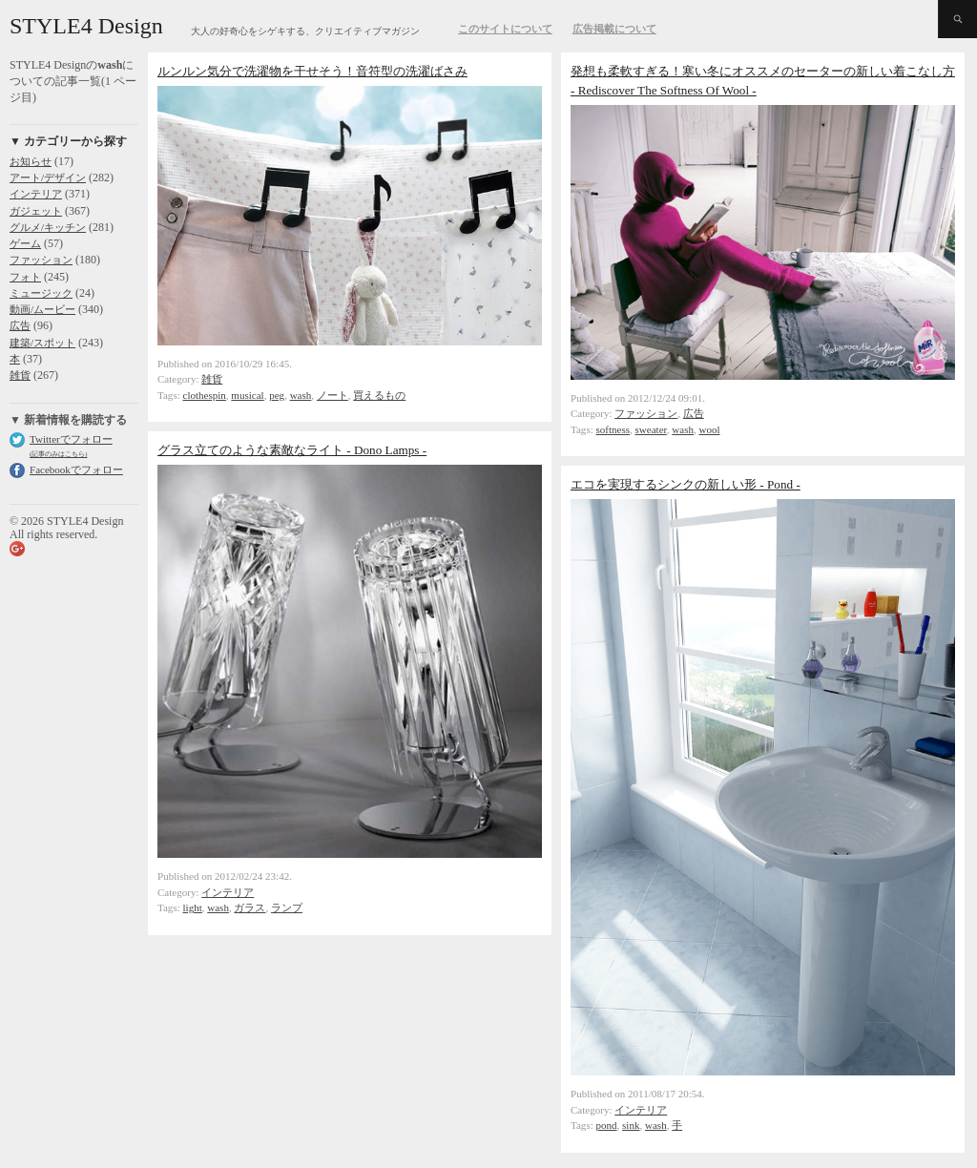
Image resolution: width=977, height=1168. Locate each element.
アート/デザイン (48, 177)
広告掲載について (614, 28)
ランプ (286, 907)
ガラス (249, 907)
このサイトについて (505, 28)
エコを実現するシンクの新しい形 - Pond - (685, 484)
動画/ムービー (42, 309)
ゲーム (25, 243)
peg (276, 395)
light (192, 907)
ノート (332, 395)
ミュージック (41, 293)
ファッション (41, 259)
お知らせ (31, 161)
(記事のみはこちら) (58, 453)
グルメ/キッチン (48, 227)
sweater (651, 429)
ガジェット (36, 211)
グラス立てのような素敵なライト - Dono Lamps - (291, 450)
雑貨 (20, 375)
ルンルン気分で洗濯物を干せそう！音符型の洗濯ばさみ (312, 71)
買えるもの (379, 395)
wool (709, 429)
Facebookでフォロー (76, 469)
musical (247, 395)
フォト (25, 276)
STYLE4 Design (86, 25)
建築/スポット (42, 342)
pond (606, 1125)
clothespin (204, 395)
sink (630, 1125)
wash (301, 395)
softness (613, 429)
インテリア (36, 193)
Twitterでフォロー (71, 439)
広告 (20, 325)
